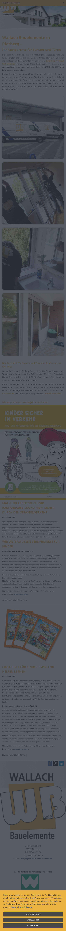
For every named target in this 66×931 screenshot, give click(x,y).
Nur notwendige (33, 914)
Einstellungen (33, 920)
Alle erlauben (33, 925)
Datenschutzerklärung (21, 907)
